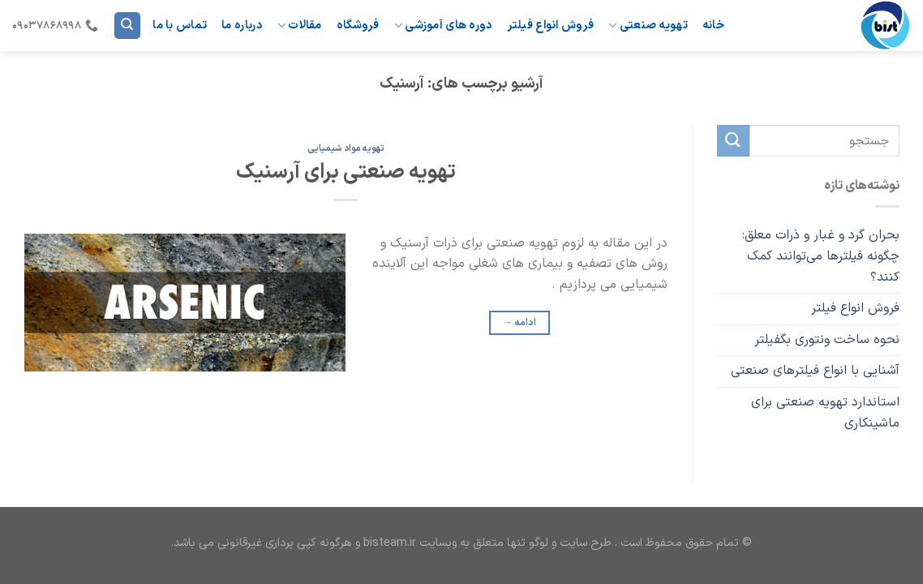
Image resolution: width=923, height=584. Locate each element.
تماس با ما (179, 25)
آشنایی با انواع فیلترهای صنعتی (814, 371)
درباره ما (242, 25)
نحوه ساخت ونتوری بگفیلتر (826, 340)
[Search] (127, 25)
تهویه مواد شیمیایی (345, 149)
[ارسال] (733, 141)
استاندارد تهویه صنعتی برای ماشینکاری (824, 413)
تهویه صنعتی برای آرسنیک (346, 172)
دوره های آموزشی (443, 25)
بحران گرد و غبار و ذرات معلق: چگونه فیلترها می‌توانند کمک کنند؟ (820, 256)
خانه (713, 25)
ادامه (520, 323)
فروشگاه (358, 25)
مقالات (299, 25)
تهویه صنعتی (648, 25)
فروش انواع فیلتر (551, 25)
